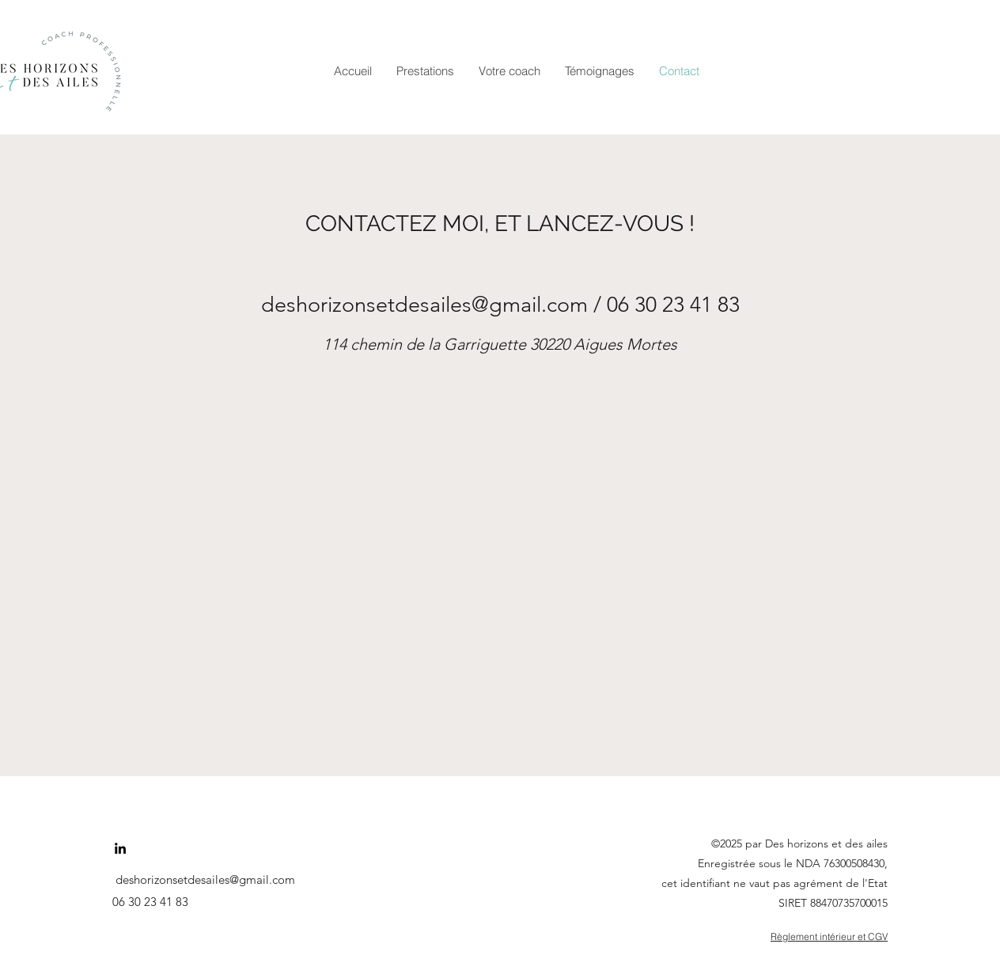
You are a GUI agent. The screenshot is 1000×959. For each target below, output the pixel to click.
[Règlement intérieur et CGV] (784, 937)
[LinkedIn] (120, 848)
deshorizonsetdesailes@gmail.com (424, 304)
